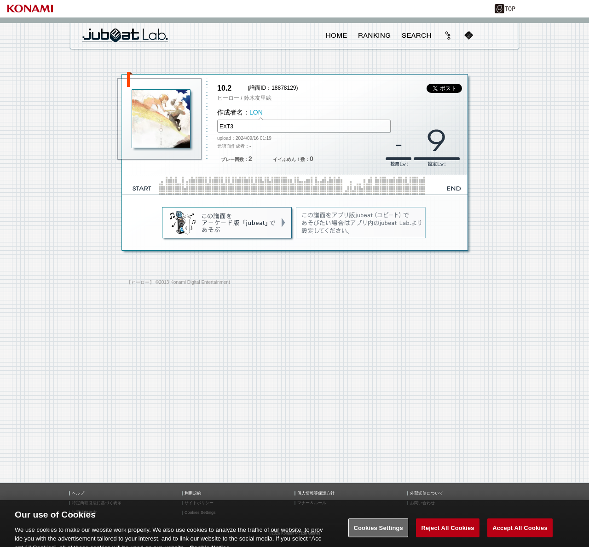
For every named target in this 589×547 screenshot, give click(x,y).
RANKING (374, 35)
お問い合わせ (422, 503)
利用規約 (193, 493)
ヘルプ (78, 493)
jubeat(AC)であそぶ (227, 223)
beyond (448, 35)
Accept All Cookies (520, 533)
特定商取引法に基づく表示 (96, 503)
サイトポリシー (199, 503)
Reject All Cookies (447, 533)
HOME (336, 35)
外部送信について (426, 493)
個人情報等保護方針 (316, 493)
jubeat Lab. (125, 35)
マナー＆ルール (311, 503)
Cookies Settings (378, 533)
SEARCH (416, 35)
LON (256, 112)
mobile (468, 35)
